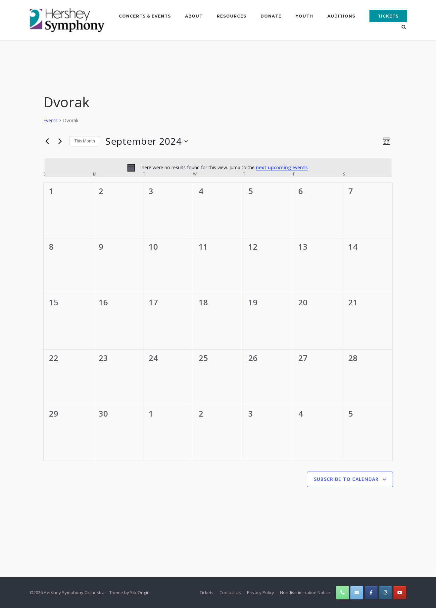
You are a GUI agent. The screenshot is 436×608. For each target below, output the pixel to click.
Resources (231, 16)
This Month (84, 141)
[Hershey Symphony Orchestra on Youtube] (399, 592)
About (194, 16)
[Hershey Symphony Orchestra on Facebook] (371, 592)
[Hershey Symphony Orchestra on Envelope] (356, 592)
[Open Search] (404, 27)
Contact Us (230, 592)
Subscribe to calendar (346, 479)
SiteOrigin (140, 592)
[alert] (218, 167)
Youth (304, 16)
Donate (271, 16)
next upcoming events (282, 167)
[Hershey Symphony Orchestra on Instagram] (385, 592)
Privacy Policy (260, 592)
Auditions (341, 16)
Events (50, 120)
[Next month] (60, 141)
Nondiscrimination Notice (305, 592)
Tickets (388, 16)
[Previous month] (47, 141)
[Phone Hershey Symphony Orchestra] (342, 592)
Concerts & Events (145, 16)
